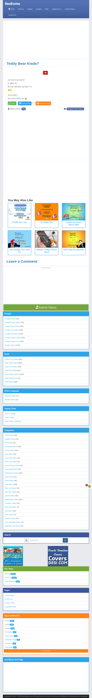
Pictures (21, 9)
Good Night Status (11, 469)
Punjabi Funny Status (75, 109)
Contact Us (12, 15)
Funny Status (9, 450)
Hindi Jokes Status (11, 363)
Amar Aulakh (9, 636)
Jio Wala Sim (46, 222)
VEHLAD (8, 577)
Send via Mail (24, 103)
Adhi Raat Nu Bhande (73, 249)
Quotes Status (10, 496)
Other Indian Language (13, 421)
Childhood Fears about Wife (74, 223)
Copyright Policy (10, 607)
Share (13, 103)
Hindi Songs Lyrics (11, 378)
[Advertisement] (47, 41)
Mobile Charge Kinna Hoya (47, 250)
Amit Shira (8, 643)
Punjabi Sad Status (11, 334)
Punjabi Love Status (12, 330)
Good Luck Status (11, 462)
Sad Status (9, 511)
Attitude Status (10, 439)
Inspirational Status (11, 473)
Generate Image (43, 103)
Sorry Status (9, 514)
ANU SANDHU (10, 581)
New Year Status (10, 492)
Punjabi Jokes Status (12, 326)
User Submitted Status (12, 522)
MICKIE (7, 574)
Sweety (7, 628)
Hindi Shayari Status (12, 374)
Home (11, 9)
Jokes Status (9, 480)
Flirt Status (8, 443)
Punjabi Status (10, 345)
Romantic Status (10, 503)
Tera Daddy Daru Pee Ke (19, 250)
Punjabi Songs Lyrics (12, 341)
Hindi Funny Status (11, 359)
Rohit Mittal (9, 647)
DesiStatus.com (26, 696)
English (29, 9)
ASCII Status (9, 435)
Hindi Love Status (11, 367)
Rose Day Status (11, 507)
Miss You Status (10, 488)
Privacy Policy (10, 603)
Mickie (7, 624)
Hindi (46, 9)
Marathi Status (10, 400)
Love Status (9, 484)
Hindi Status (9, 382)
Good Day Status (11, 458)
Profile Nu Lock (19, 222)
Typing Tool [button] (56, 9)
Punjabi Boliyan (10, 319)
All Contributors (46, 651)
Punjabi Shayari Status (13, 338)
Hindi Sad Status (11, 370)
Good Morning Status (12, 465)
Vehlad (7, 621)
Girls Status (9, 454)
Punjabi (38, 9)
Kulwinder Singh (10, 640)
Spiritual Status (10, 518)
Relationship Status (11, 499)
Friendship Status (11, 446)
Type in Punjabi (10, 414)
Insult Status (9, 477)
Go (65, 540)
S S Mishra (9, 632)
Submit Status (70, 9)
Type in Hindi (9, 417)
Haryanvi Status (10, 396)
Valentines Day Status (12, 526)
